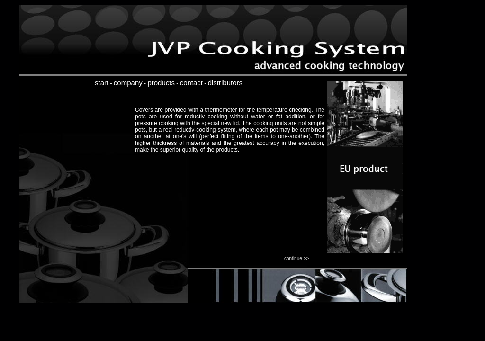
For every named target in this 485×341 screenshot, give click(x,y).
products (161, 83)
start (101, 83)
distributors (225, 83)
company (128, 83)
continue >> (296, 258)
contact (191, 83)
